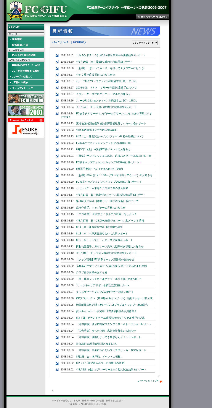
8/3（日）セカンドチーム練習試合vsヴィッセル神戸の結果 (110, 317)
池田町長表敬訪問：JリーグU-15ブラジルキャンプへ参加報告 (112, 304)
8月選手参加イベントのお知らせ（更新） (100, 168)
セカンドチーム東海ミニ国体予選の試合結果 (102, 188)
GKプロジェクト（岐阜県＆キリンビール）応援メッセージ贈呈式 (114, 298)
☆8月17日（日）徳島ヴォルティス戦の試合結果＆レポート (110, 194)
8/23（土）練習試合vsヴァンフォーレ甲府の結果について (109, 136)
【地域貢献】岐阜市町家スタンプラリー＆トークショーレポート (113, 324)
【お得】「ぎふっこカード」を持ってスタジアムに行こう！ (111, 68)
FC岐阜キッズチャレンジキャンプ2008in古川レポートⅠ (109, 181)
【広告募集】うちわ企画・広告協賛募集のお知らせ (106, 330)
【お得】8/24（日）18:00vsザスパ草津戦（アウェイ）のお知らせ (114, 175)
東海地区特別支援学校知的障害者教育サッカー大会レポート (111, 123)
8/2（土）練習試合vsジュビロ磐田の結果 (100, 363)
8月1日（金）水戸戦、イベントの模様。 (99, 356)
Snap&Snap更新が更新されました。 (97, 343)
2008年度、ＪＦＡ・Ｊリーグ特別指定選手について (106, 87)
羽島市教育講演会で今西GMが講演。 (97, 129)
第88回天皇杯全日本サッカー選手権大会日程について (107, 201)
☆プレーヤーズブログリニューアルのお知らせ (103, 94)
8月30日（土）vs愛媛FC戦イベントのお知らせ (103, 149)
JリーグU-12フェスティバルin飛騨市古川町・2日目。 (107, 81)
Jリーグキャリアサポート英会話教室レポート (102, 285)
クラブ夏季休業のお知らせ (91, 272)
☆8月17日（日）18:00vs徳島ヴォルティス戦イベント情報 (110, 220)
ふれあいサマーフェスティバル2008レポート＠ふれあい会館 (111, 265)
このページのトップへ (149, 381)
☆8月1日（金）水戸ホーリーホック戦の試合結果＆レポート (111, 369)
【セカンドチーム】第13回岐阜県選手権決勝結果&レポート (111, 55)
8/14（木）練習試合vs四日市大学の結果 (99, 227)
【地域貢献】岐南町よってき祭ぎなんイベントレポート (108, 337)
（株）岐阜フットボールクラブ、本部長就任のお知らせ (108, 278)
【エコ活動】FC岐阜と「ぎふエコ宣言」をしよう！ (106, 214)
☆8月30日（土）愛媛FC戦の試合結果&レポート (104, 61)
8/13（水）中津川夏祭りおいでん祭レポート (102, 233)
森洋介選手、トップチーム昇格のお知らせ (100, 207)
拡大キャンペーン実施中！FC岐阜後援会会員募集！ (106, 311)
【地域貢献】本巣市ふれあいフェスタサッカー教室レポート (111, 350)
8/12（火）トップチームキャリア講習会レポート (104, 240)
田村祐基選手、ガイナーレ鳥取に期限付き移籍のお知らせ (110, 246)
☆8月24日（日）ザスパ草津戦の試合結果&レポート (106, 107)
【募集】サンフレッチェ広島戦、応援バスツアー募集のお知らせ (113, 155)
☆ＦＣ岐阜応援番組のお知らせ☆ (95, 74)
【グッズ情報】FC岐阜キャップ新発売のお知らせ (105, 259)
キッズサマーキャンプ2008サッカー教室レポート (105, 291)
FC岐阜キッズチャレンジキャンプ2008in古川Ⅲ (104, 142)
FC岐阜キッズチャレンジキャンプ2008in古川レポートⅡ (109, 162)
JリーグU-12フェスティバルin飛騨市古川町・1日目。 (107, 100)
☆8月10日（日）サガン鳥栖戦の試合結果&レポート (106, 253)
